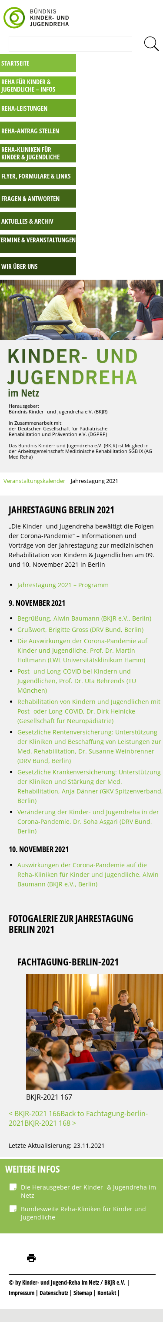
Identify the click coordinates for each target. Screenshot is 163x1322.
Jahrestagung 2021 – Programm (63, 585)
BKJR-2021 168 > (50, 1123)
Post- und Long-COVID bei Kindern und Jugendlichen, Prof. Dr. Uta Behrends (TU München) (76, 680)
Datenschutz (55, 1293)
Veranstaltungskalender (34, 481)
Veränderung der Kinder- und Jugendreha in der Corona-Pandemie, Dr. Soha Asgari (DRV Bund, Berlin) (88, 821)
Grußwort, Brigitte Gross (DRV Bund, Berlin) (80, 629)
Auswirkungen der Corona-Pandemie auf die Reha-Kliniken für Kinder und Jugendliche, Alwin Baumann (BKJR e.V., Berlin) (88, 874)
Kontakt (106, 1293)
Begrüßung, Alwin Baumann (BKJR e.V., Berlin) (84, 618)
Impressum (21, 1293)
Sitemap (82, 1293)
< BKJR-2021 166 (34, 1113)
